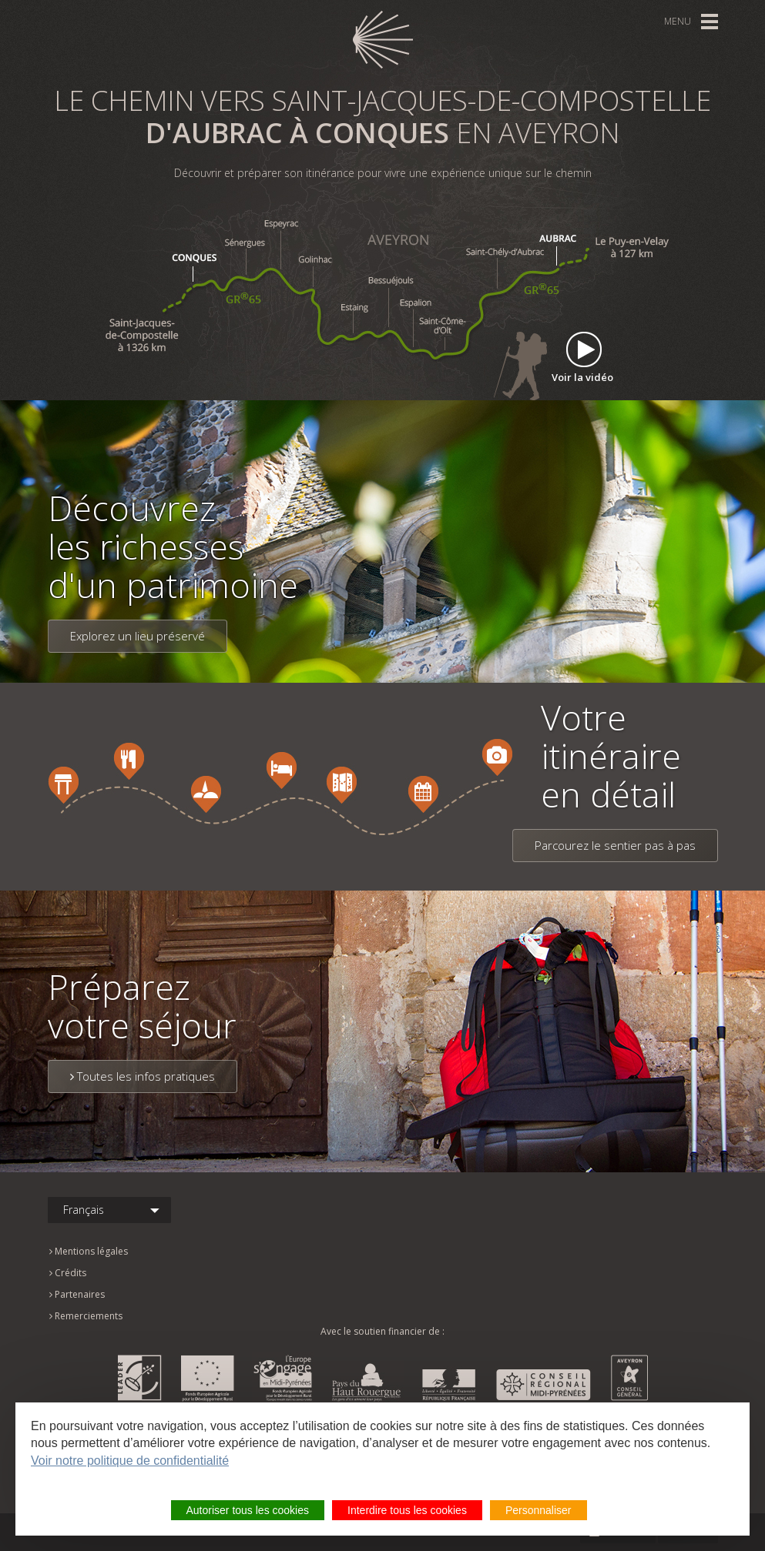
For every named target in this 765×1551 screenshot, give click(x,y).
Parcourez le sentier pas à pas (615, 845)
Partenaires (77, 1294)
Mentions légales (88, 1251)
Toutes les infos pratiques (142, 1076)
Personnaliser (538, 1510)
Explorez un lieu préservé (137, 635)
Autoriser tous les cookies (248, 1510)
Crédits (67, 1272)
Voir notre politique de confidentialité (130, 1460)
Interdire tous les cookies (407, 1510)
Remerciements (85, 1315)
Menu (677, 21)
